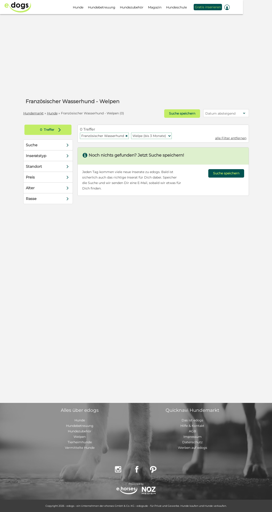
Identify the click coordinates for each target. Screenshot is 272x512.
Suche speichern (182, 113)
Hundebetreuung (79, 426)
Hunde (52, 113)
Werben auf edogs (192, 448)
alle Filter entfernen (230, 138)
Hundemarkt (33, 113)
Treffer (51, 130)
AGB (192, 431)
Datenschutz (192, 442)
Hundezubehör (79, 431)
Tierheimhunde (80, 442)
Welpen (80, 437)
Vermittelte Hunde (80, 448)
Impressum (192, 437)
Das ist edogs (192, 420)
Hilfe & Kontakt (192, 426)
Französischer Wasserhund (104, 136)
